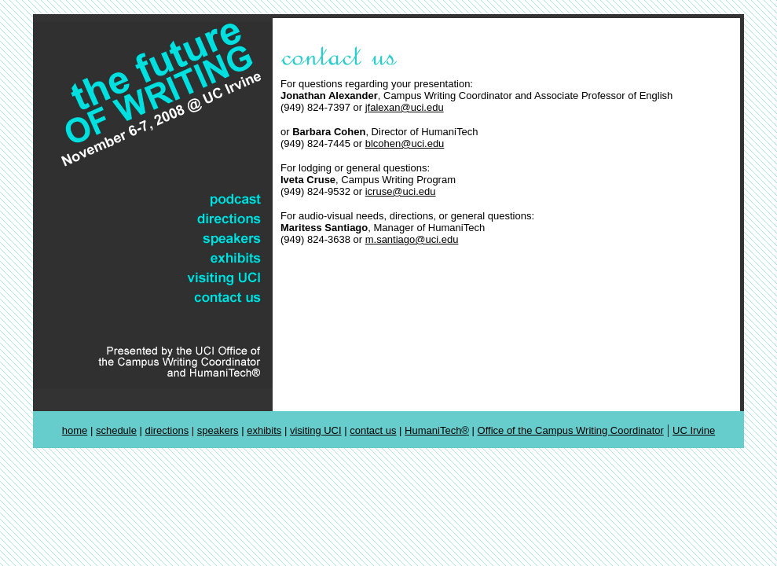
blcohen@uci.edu (405, 143)
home (75, 430)
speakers (218, 430)
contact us (373, 430)
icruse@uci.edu (400, 191)
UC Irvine (694, 430)
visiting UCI (316, 430)
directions (167, 430)
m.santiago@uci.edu (412, 239)
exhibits (264, 430)
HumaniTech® (437, 430)
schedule (116, 430)
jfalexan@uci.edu (404, 107)
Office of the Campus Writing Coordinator (571, 430)
